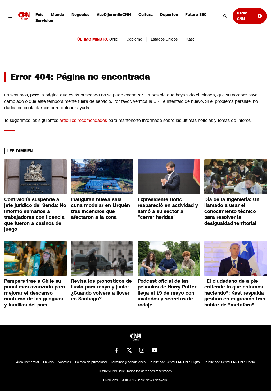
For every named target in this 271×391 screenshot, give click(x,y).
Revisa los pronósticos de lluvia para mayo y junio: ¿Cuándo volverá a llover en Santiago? (101, 290)
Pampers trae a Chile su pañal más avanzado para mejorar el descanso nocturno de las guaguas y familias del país (34, 293)
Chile (113, 39)
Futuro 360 (195, 14)
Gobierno (134, 39)
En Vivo (48, 362)
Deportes (169, 14)
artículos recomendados (83, 120)
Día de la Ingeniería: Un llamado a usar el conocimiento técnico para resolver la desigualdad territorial (231, 211)
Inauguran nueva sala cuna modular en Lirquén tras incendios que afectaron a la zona (100, 208)
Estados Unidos (164, 39)
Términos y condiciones (128, 362)
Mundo (57, 14)
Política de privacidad (91, 362)
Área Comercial (27, 362)
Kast (190, 39)
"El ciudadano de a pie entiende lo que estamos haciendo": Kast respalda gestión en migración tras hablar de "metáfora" (234, 293)
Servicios (44, 20)
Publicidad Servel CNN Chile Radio (230, 362)
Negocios (80, 14)
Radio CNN (250, 15)
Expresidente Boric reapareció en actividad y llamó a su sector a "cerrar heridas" (168, 208)
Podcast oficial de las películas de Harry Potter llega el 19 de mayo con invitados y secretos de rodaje (167, 293)
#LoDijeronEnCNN (114, 14)
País (39, 14)
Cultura (145, 14)
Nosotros (64, 362)
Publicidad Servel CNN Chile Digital (175, 362)
